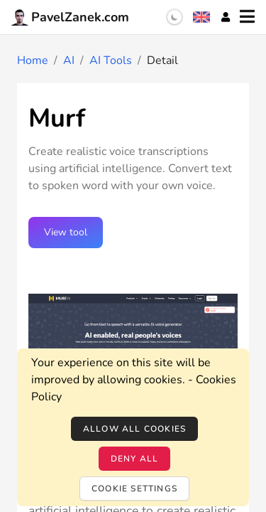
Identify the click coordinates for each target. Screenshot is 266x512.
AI (68, 60)
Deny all (135, 458)
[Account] (225, 17)
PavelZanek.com (70, 17)
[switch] (174, 17)
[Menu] (247, 17)
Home (32, 60)
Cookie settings (134, 488)
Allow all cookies (134, 428)
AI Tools (110, 60)
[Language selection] (201, 17)
